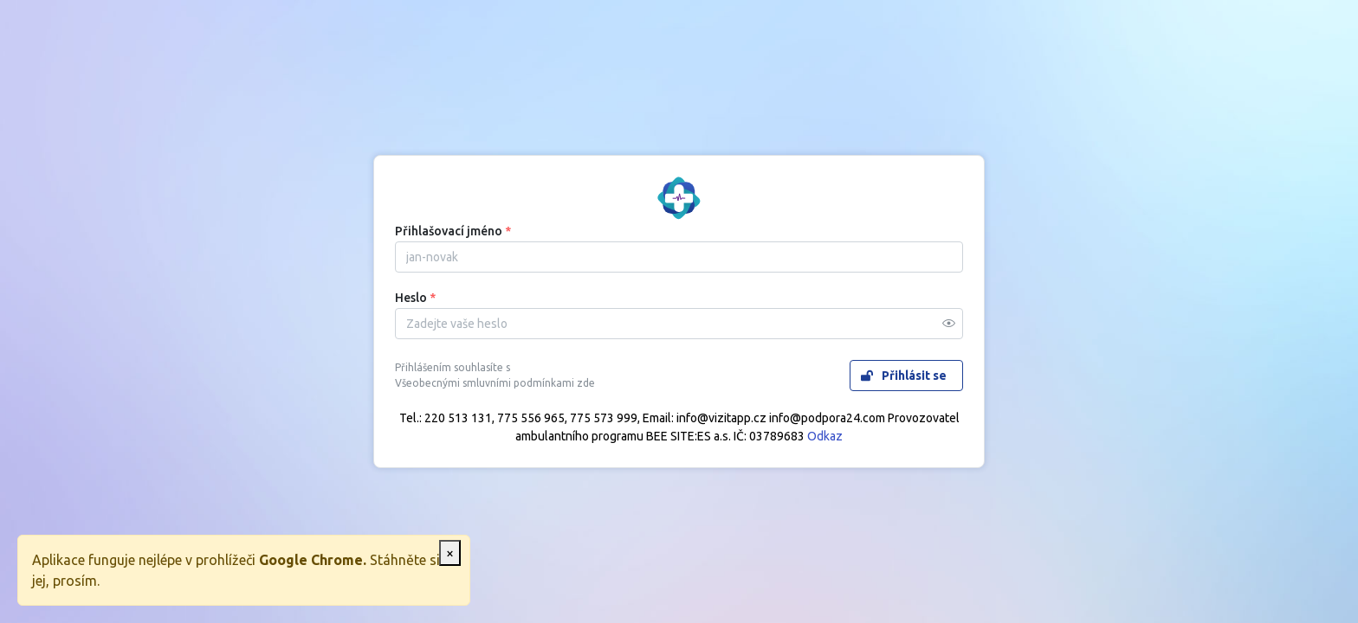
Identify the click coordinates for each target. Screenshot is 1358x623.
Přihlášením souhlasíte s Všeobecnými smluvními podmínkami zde (495, 375)
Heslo (415, 298)
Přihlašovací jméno (453, 231)
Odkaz (825, 436)
